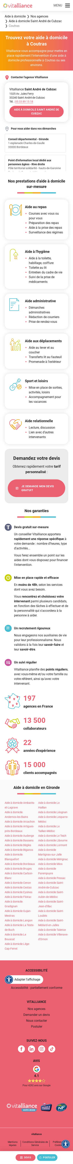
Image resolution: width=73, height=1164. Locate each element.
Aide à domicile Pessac (51, 878)
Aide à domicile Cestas (18, 887)
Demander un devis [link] (36, 1015)
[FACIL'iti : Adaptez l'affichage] (24, 979)
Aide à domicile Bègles (18, 845)
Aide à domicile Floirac (18, 896)
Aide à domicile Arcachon (20, 821)
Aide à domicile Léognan (52, 812)
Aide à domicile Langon (19, 920)
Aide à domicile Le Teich (52, 835)
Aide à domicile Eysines (18, 892)
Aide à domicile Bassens (19, 840)
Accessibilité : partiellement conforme (36, 988)
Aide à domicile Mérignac (53, 859)
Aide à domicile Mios (50, 864)
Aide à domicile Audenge (19, 835)
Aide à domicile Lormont (52, 845)
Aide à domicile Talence (52, 929)
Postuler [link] (36, 1026)
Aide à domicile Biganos (19, 849)
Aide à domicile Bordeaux (20, 864)
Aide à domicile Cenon (18, 882)
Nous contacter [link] (36, 1020)
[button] (61, 5)
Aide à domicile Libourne (52, 840)
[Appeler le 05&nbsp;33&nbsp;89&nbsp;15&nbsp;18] (24, 101)
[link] (36, 488)
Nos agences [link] (36, 1009)
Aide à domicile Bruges (18, 868)
